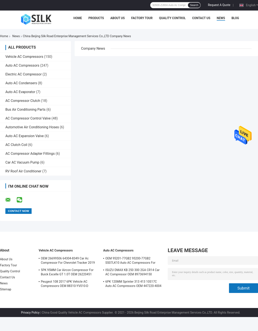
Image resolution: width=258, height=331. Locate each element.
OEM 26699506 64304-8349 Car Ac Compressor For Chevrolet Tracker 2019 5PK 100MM (68, 261)
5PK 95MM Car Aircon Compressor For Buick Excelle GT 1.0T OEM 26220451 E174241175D (67, 272)
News (221, 18)
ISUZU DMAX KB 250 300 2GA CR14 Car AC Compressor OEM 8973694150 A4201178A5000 (132, 272)
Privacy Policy (30, 312)
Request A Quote (219, 5)
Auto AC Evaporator (20, 92)
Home (78, 18)
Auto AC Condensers (21, 83)
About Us (117, 18)
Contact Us (201, 18)
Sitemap (5, 289)
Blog (235, 18)
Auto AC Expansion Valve (24, 136)
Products (96, 18)
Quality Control (172, 18)
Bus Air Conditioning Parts (25, 109)
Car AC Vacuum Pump (22, 162)
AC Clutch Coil (16, 145)
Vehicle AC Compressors (24, 57)
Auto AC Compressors (22, 65)
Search (194, 5)
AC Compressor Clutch (22, 101)
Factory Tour (142, 18)
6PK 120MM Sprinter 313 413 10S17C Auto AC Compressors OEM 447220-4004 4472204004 (133, 284)
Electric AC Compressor (23, 74)
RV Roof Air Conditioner (23, 171)
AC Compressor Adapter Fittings (30, 154)
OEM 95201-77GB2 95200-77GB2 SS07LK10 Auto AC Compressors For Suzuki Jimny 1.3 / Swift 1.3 (130, 261)
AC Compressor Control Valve (28, 118)
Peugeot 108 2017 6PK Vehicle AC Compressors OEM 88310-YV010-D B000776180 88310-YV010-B (64, 284)
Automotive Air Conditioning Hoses (32, 127)
